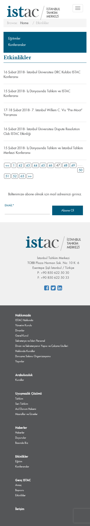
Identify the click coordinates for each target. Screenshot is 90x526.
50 (80, 170)
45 (43, 165)
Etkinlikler (21, 456)
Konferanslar (17, 45)
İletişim (19, 509)
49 (73, 165)
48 (65, 165)
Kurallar (19, 380)
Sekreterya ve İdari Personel (30, 340)
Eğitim (18, 461)
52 (15, 176)
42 (20, 165)
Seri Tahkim (21, 403)
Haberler (21, 427)
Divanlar (19, 330)
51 (7, 176)
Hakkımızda (23, 315)
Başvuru (19, 490)
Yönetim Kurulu (23, 325)
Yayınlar (19, 361)
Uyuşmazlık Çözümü (28, 393)
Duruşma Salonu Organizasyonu (33, 356)
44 (35, 165)
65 (22, 176)
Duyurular (20, 437)
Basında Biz (21, 443)
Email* (27, 208)
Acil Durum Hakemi (25, 409)
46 (50, 165)
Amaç (18, 485)
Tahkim (19, 398)
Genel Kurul (21, 335)
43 (28, 165)
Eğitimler (14, 38)
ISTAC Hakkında (24, 320)
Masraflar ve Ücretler (26, 414)
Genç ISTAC (23, 480)
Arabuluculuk (24, 375)
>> (30, 176)
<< (7, 165)
